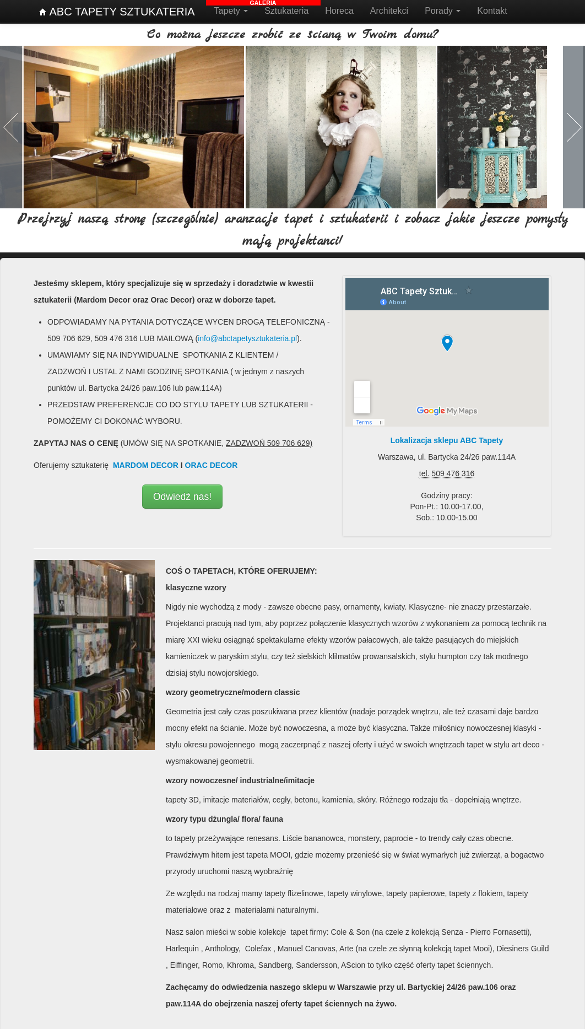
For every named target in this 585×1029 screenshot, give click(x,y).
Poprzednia (11, 126)
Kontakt (492, 10)
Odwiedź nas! (182, 494)
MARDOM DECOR (145, 463)
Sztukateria (286, 10)
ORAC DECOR (211, 463)
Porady (443, 10)
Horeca (339, 10)
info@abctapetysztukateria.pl (247, 336)
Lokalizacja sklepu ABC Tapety (447, 438)
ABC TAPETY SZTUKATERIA (117, 12)
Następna (573, 126)
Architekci (389, 10)
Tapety (231, 10)
